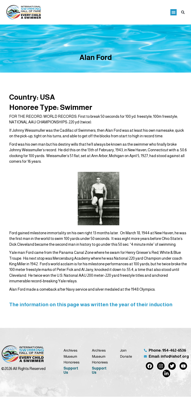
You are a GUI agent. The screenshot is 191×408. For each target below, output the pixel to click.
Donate (126, 356)
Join (123, 350)
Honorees (72, 362)
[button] (173, 12)
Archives (70, 350)
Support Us (71, 370)
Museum (70, 356)
